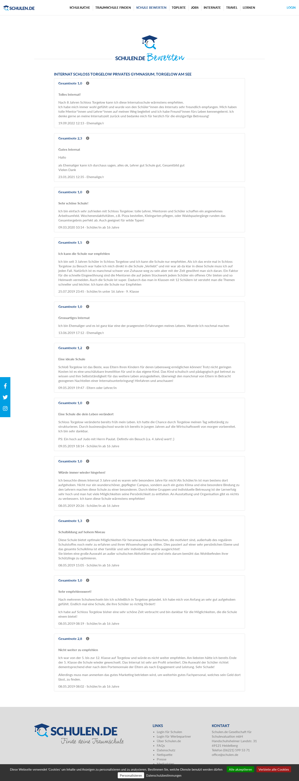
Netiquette (164, 755)
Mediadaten (165, 764)
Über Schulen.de (169, 741)
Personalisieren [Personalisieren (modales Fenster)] (131, 775)
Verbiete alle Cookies (274, 769)
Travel (232, 7)
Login (291, 7)
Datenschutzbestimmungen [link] (163, 775)
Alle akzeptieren (240, 769)
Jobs (195, 7)
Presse (161, 759)
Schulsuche (80, 7)
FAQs (161, 745)
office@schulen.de (225, 755)
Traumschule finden (113, 7)
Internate (212, 7)
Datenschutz (166, 750)
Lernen (249, 7)
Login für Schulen (169, 732)
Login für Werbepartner (174, 736)
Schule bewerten (151, 7)
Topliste (179, 7)
